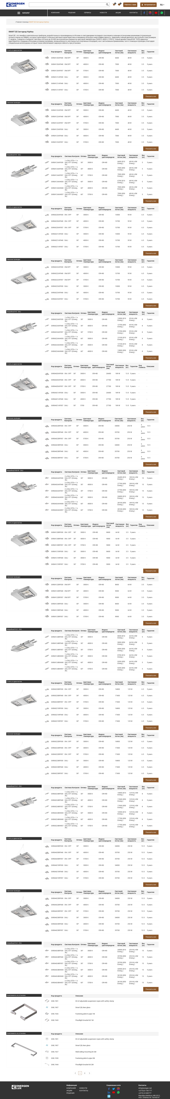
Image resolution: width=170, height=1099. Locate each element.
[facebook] (144, 13)
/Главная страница (21, 22)
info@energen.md (145, 1088)
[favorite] (119, 4)
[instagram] (150, 13)
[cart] (114, 4)
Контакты (134, 12)
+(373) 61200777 (144, 1093)
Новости (103, 12)
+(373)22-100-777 (145, 1091)
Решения (71, 12)
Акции (118, 12)
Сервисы (87, 12)
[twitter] (113, 1089)
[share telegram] (108, 1096)
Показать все (151, 96)
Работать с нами (130, 5)
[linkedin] (108, 1092)
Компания (55, 12)
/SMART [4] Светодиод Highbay (38, 22)
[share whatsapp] (162, 13)
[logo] (15, 5)
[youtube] (156, 13)
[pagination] (75, 1073)
